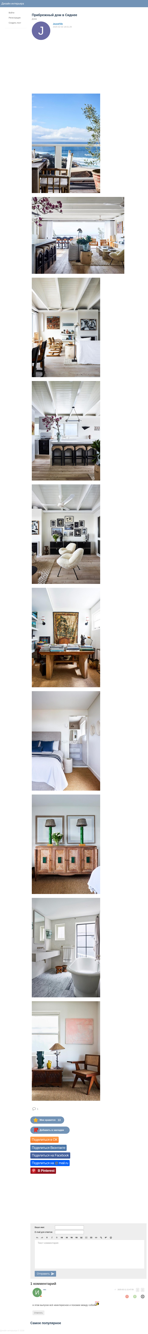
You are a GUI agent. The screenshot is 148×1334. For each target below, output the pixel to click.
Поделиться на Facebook (50, 1155)
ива (44, 1290)
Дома (34, 19)
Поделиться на (50, 1163)
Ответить (38, 1313)
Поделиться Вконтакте (48, 1148)
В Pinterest (46, 1171)
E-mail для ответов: (44, 1232)
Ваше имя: (40, 1227)
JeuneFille (58, 24)
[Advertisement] (57, 61)
